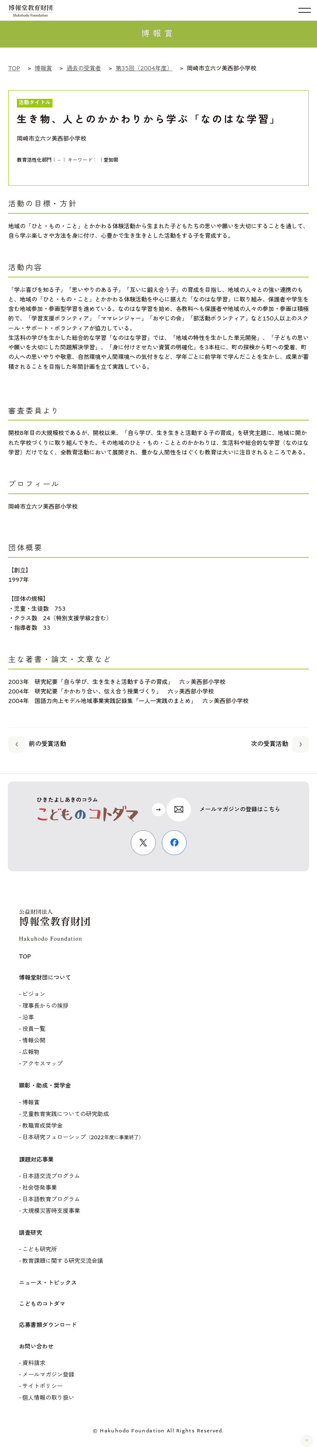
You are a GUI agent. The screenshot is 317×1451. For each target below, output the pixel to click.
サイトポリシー (42, 1386)
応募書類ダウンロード (48, 1325)
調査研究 (30, 1233)
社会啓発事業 (39, 1188)
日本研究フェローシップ (83, 1137)
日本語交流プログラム (51, 1176)
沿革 (28, 1018)
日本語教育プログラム (51, 1199)
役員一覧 (33, 1029)
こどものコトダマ (42, 1304)
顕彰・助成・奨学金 (45, 1086)
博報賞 (31, 1103)
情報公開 (33, 1041)
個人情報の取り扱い (48, 1398)
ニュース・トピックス (48, 1283)
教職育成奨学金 (42, 1126)
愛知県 (111, 160)
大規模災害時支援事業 (51, 1211)
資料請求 (33, 1363)
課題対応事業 (36, 1160)
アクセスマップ (42, 1064)
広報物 (31, 1052)
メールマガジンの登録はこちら (239, 810)
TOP (25, 957)
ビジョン (33, 994)
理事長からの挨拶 (45, 1006)
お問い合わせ (36, 1347)
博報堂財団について (45, 978)
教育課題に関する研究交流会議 (62, 1261)
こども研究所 (39, 1249)
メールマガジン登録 (48, 1375)
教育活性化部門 (34, 160)
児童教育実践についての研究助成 (65, 1114)
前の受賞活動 (37, 743)
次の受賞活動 (280, 743)
